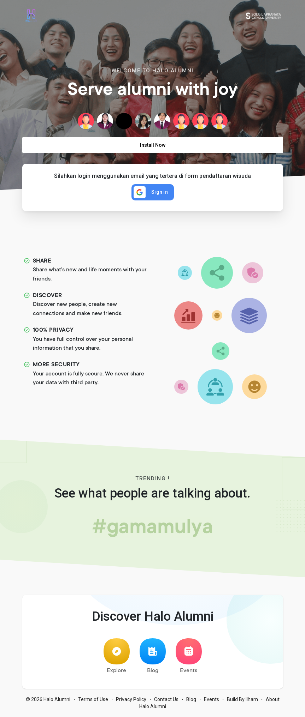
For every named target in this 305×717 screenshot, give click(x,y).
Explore (117, 656)
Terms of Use (93, 699)
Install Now (152, 145)
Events (189, 656)
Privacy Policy (131, 699)
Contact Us (166, 699)
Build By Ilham (242, 699)
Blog (153, 656)
